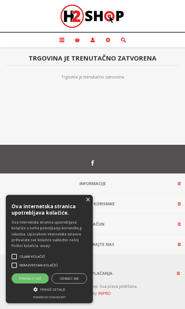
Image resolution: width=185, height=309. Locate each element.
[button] (49, 289)
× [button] (88, 200)
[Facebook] (92, 163)
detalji (45, 246)
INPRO (104, 293)
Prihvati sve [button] (30, 278)
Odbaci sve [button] (69, 278)
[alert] (49, 249)
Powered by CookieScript (49, 297)
